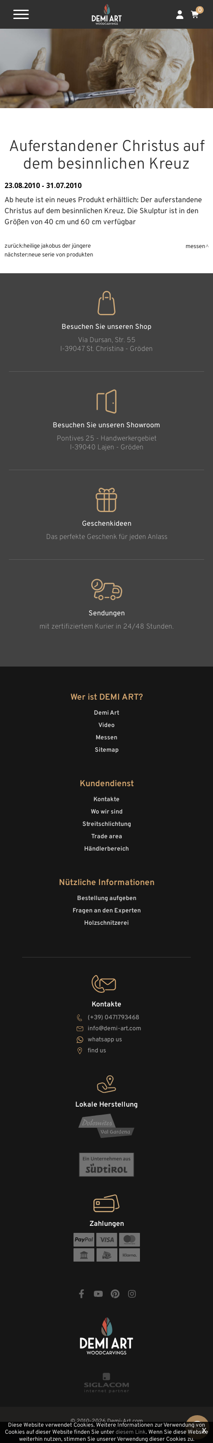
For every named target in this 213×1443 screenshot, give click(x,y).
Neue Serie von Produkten (60, 255)
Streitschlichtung (106, 824)
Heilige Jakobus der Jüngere (57, 246)
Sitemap (107, 750)
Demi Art (106, 713)
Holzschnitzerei (106, 923)
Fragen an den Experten (107, 911)
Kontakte (106, 799)
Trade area (106, 836)
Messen (195, 246)
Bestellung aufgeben (106, 898)
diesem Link (131, 1432)
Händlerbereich (106, 849)
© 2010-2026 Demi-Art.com (106, 1421)
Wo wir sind (107, 812)
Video (106, 725)
